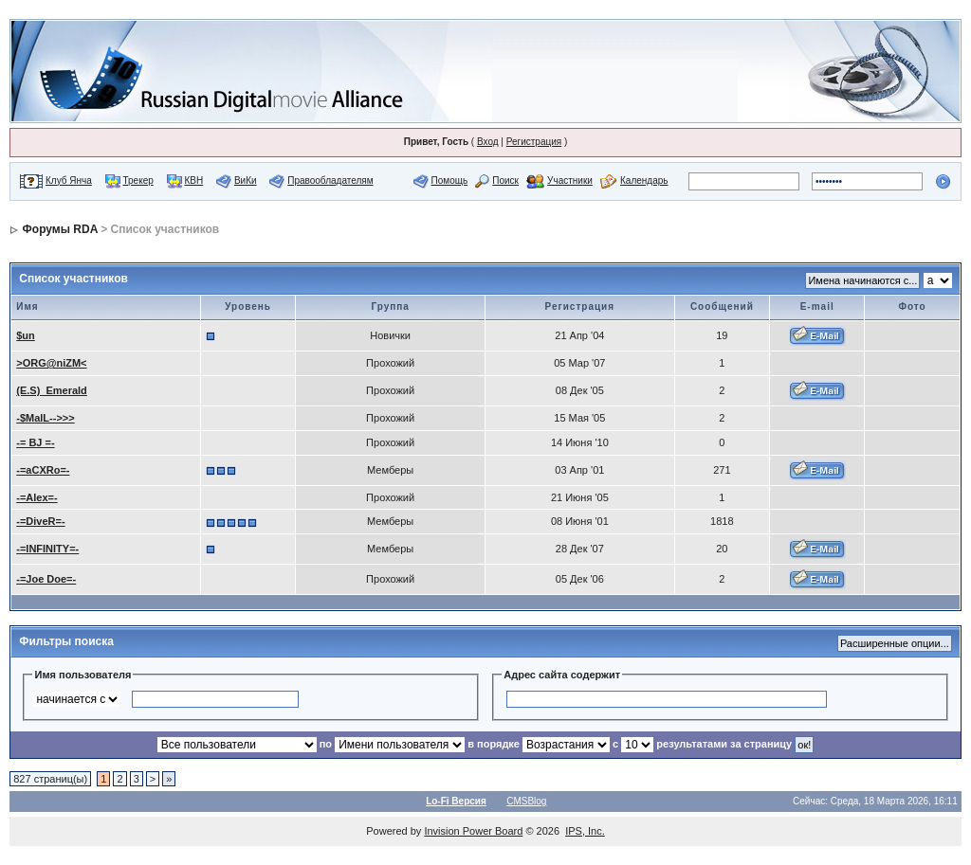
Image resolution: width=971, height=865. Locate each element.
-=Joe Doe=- (46, 579)
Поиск (505, 180)
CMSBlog (526, 801)
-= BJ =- (35, 442)
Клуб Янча (69, 180)
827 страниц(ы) (50, 778)
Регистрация (533, 141)
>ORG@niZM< (51, 363)
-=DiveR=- (40, 521)
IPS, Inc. (585, 831)
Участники (570, 180)
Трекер (138, 180)
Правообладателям (330, 180)
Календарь (644, 180)
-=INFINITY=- (47, 548)
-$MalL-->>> (45, 417)
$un (25, 335)
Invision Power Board (473, 831)
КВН (193, 180)
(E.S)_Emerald (51, 390)
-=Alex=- (36, 497)
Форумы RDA (60, 229)
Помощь (449, 180)
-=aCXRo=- (42, 470)
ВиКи (245, 180)
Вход (488, 141)
